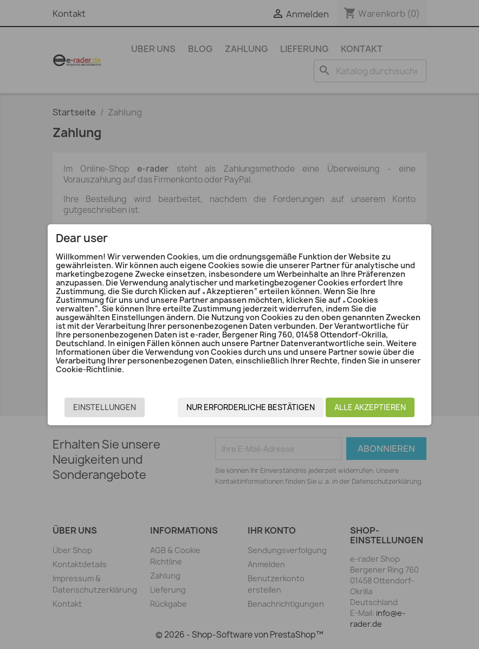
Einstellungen (104, 407)
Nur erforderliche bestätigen (250, 407)
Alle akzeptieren (370, 407)
